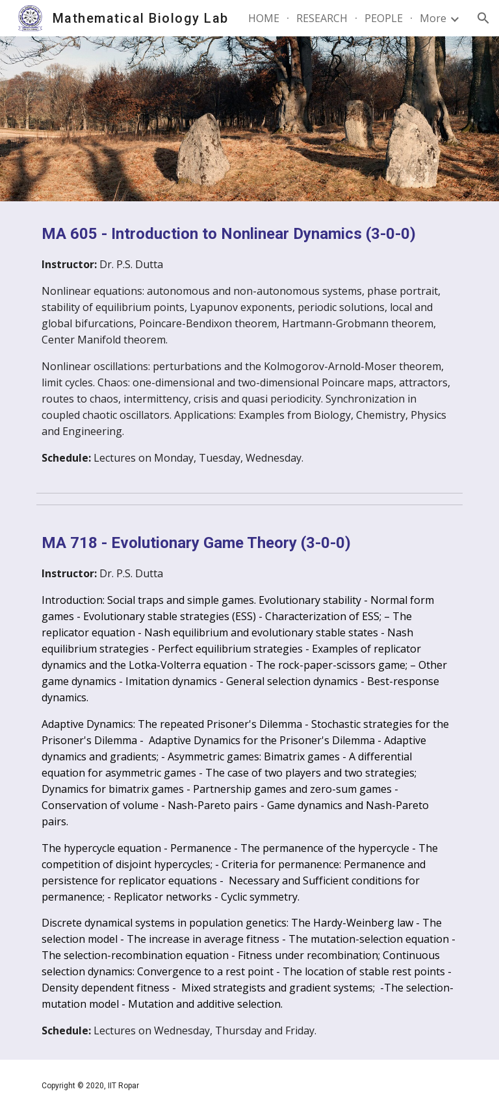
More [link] (433, 18)
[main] (249, 344)
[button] (483, 18)
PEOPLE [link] (384, 18)
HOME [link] (263, 18)
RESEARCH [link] (322, 18)
